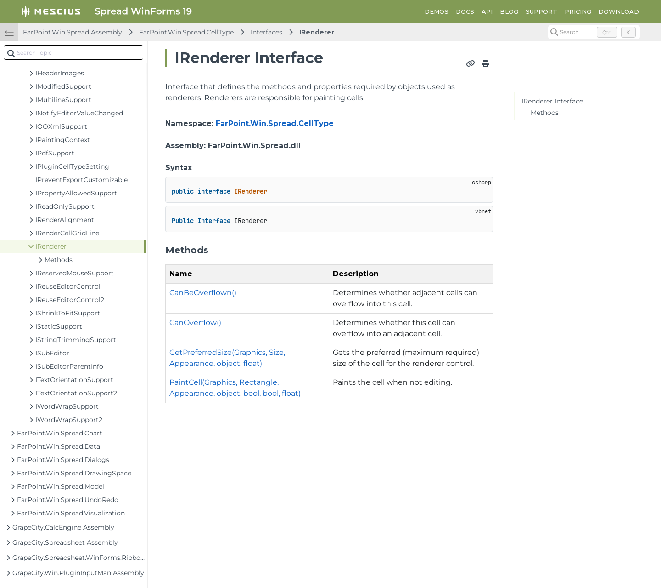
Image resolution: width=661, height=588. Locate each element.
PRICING (578, 11)
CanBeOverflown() (202, 292)
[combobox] (73, 52)
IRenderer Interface (552, 101)
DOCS (465, 11)
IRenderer (316, 32)
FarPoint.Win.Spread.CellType (186, 32)
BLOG (509, 11)
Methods (545, 112)
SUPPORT (541, 11)
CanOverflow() (195, 322)
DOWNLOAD (619, 11)
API (487, 11)
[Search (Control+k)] (594, 32)
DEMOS (436, 11)
